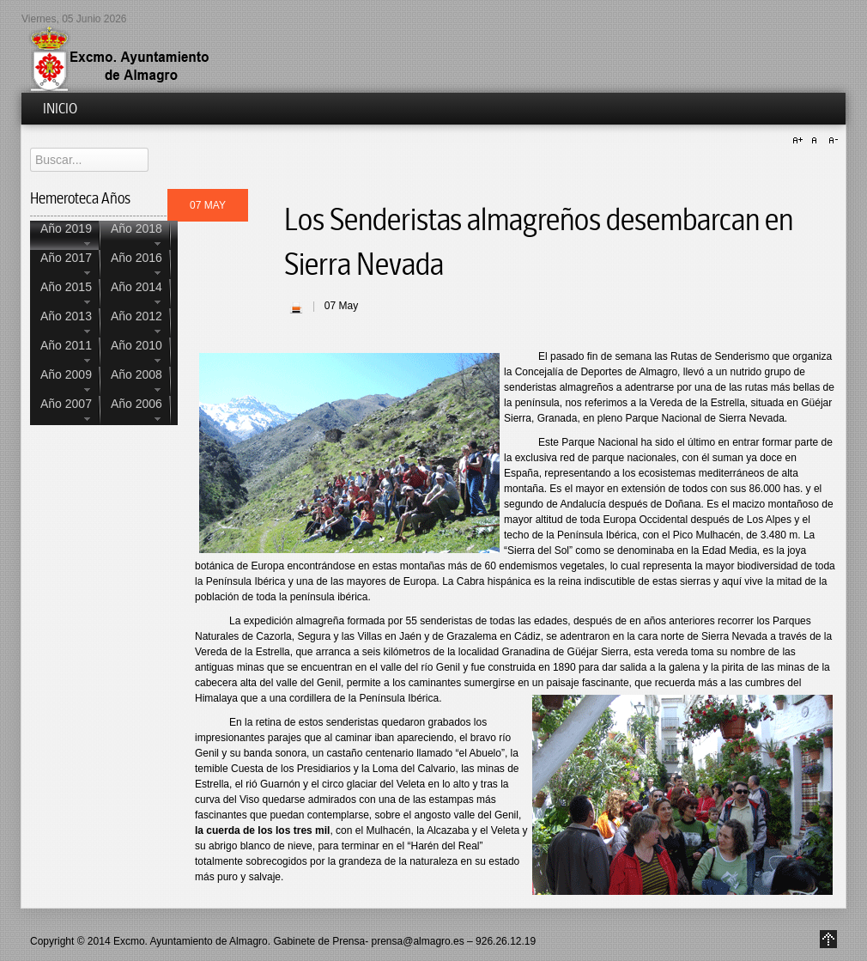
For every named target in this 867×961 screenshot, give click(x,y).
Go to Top (828, 939)
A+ (800, 141)
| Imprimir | (296, 307)
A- (831, 141)
